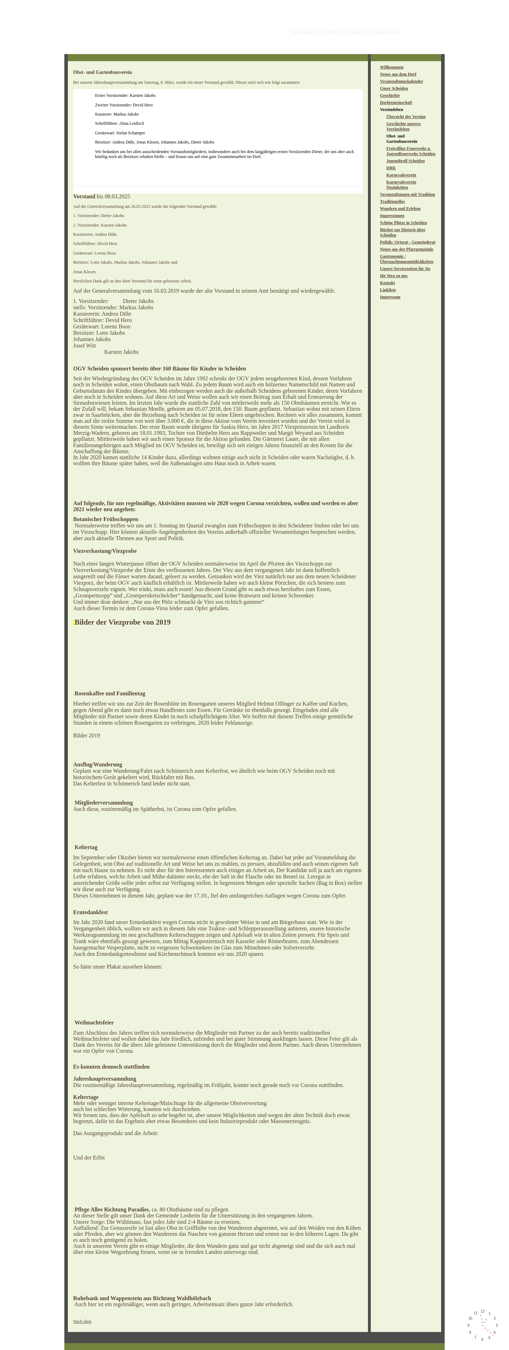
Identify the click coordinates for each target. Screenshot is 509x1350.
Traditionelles (392, 201)
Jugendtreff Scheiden (405, 160)
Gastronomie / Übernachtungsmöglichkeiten (406, 259)
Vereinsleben (391, 109)
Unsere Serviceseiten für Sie (405, 268)
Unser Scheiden (394, 88)
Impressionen (392, 215)
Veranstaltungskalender (401, 81)
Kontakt (387, 282)
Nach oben (82, 1321)
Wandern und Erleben (400, 208)
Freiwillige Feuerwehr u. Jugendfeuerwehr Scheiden (410, 151)
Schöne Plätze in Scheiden (403, 222)
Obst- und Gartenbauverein (401, 139)
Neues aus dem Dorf (398, 74)
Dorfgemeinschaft (396, 102)
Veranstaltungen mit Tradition (407, 194)
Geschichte (390, 95)
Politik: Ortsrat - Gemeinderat (407, 242)
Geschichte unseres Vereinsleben (403, 126)
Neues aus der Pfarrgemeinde (406, 249)
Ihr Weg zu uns (394, 275)
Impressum (390, 296)
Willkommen (391, 67)
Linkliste (388, 289)
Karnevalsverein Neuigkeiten (401, 185)
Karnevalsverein (401, 175)
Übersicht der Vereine (406, 116)
